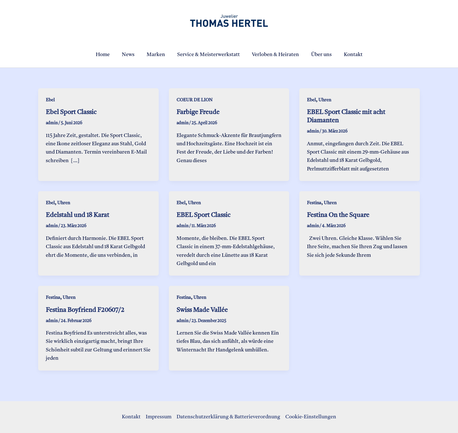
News (132, 54)
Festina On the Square (338, 215)
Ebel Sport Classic (71, 112)
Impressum (158, 417)
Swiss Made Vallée (202, 310)
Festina (314, 203)
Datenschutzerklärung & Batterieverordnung (228, 417)
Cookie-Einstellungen (310, 417)
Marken (158, 54)
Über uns (317, 54)
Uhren (324, 100)
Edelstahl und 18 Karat (77, 215)
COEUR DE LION (194, 100)
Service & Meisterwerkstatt (208, 54)
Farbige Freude (198, 112)
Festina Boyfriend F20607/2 (85, 310)
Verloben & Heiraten (273, 54)
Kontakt (347, 54)
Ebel (50, 100)
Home (108, 54)
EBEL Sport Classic (203, 215)
